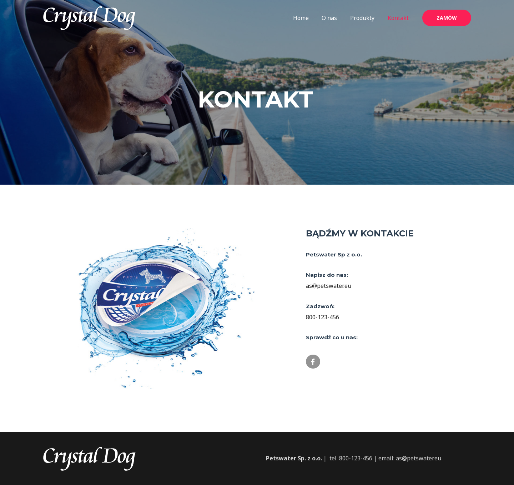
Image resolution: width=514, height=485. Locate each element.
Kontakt (398, 18)
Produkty (365, 18)
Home (306, 18)
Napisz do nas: (327, 274)
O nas (333, 18)
